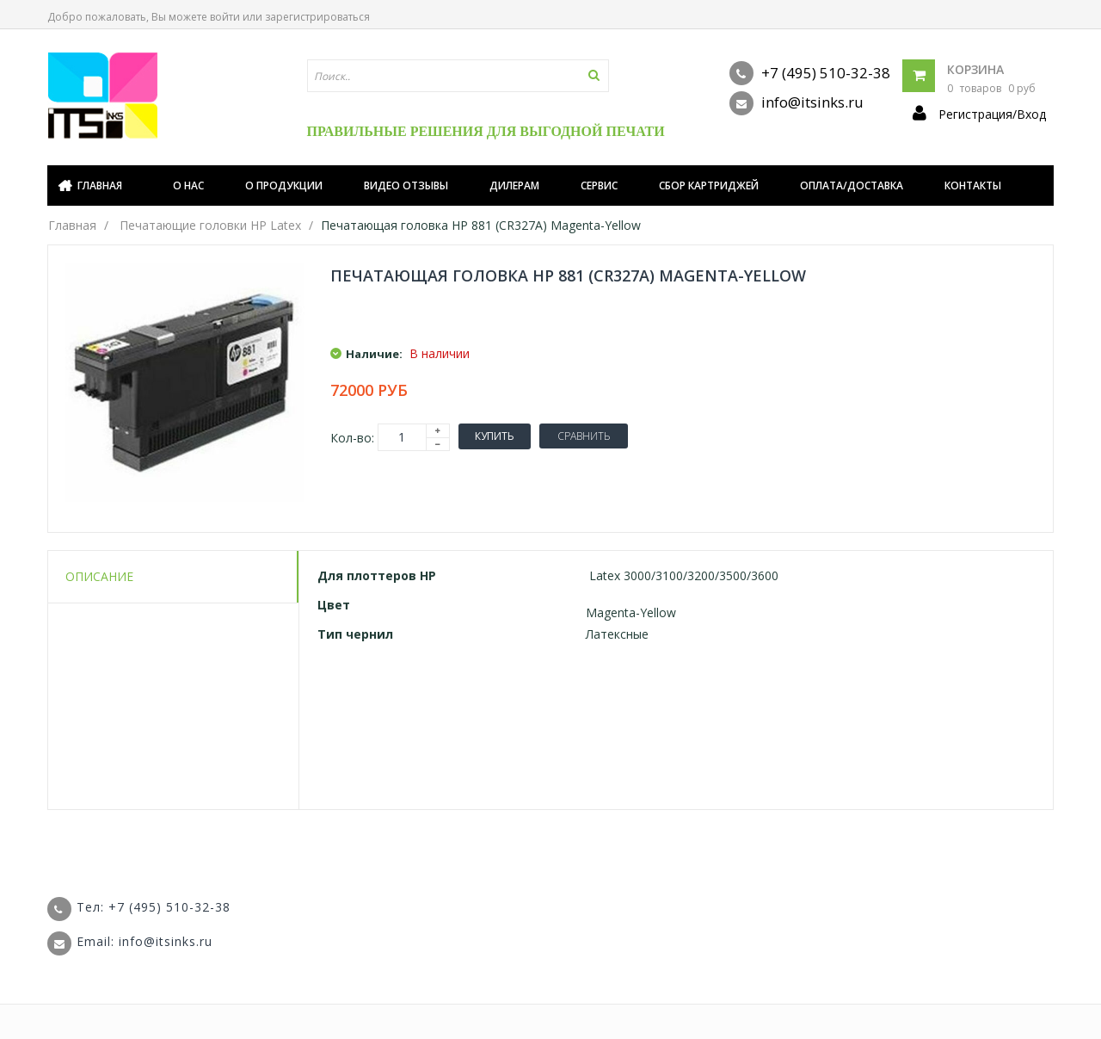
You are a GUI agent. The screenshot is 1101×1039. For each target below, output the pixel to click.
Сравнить (583, 436)
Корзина (975, 69)
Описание (99, 576)
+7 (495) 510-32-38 (809, 73)
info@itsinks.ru (796, 103)
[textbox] (458, 75)
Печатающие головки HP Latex (210, 225)
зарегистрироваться (317, 16)
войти (225, 16)
